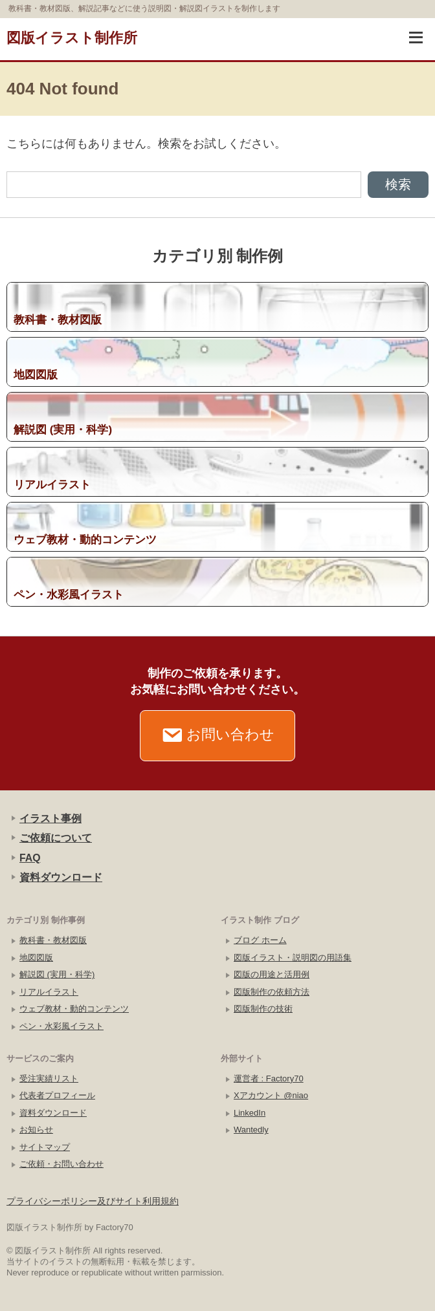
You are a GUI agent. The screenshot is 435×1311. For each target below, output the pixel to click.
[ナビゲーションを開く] (415, 37)
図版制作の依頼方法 (271, 992)
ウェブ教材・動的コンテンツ (74, 1008)
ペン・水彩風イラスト (61, 1026)
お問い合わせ (218, 735)
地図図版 (36, 957)
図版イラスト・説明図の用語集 (292, 957)
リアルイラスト (48, 992)
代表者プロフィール (57, 1095)
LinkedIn (249, 1113)
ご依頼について (55, 837)
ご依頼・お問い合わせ (61, 1164)
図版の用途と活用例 (271, 974)
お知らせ (36, 1129)
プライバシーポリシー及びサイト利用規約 (92, 1201)
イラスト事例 (50, 818)
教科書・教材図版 (53, 940)
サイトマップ (44, 1147)
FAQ (30, 857)
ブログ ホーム (260, 940)
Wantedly (251, 1129)
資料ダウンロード (60, 877)
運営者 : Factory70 (269, 1078)
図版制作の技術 (263, 1008)
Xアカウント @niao (271, 1095)
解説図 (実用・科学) (57, 974)
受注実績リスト (48, 1078)
